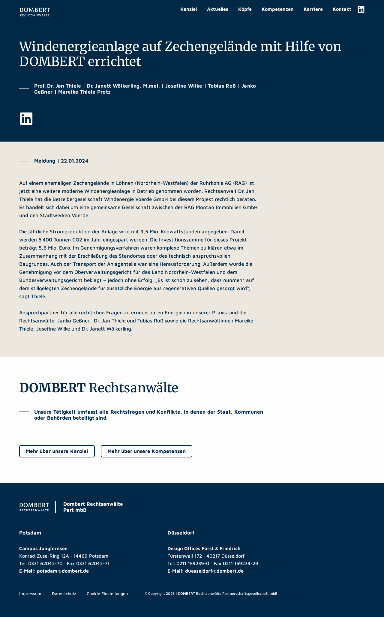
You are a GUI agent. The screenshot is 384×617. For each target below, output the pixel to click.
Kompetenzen (278, 9)
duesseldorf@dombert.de (214, 571)
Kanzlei (188, 9)
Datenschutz (64, 593)
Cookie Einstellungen (107, 593)
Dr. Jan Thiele (109, 321)
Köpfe (245, 9)
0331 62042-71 (93, 563)
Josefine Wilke (53, 329)
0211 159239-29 (240, 563)
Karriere (313, 9)
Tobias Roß (150, 321)
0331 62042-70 (45, 563)
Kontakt (342, 9)
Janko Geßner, (75, 321)
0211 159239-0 (192, 563)
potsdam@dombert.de (63, 571)
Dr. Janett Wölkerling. (107, 329)
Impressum (30, 593)
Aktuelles (217, 9)
